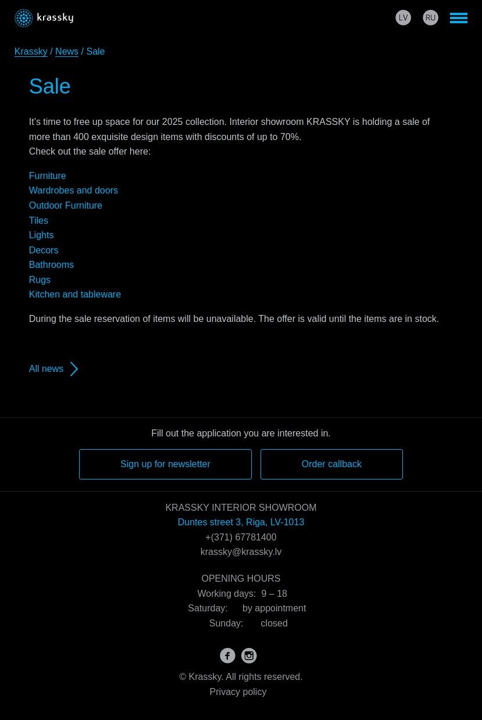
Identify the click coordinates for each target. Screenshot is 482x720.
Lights (41, 235)
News (66, 51)
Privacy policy (238, 692)
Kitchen (44, 294)
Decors (44, 250)
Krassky (31, 51)
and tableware (90, 294)
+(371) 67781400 (240, 537)
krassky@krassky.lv (241, 552)
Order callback (332, 464)
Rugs (40, 280)
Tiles (38, 220)
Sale (50, 86)
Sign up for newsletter (165, 464)
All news (46, 369)
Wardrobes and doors (73, 190)
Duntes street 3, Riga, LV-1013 (241, 522)
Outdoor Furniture (65, 205)
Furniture (47, 176)
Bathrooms (51, 265)
